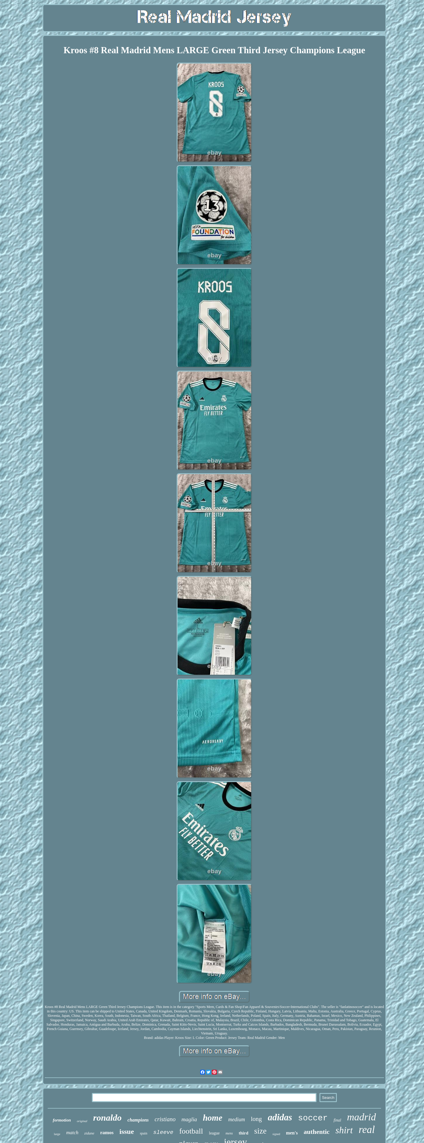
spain (143, 1133)
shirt (344, 1130)
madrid (361, 1117)
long (256, 1118)
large (57, 1134)
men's (292, 1132)
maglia (189, 1119)
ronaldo (107, 1117)
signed (276, 1134)
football (191, 1131)
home (212, 1117)
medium (236, 1119)
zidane (89, 1133)
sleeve (163, 1132)
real (367, 1129)
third (244, 1133)
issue (127, 1131)
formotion (62, 1120)
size (260, 1131)
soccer (313, 1118)
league (214, 1133)
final (337, 1120)
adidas (280, 1117)
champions (138, 1119)
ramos (106, 1132)
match (72, 1132)
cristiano (165, 1119)
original (82, 1121)
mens (229, 1133)
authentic (316, 1131)
